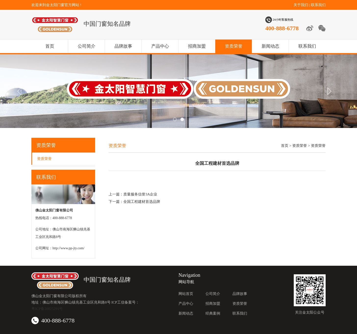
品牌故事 (123, 46)
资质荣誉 (233, 46)
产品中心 (160, 46)
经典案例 (212, 313)
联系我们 (318, 5)
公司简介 (86, 46)
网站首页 (185, 294)
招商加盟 (197, 46)
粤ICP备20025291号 (47, 309)
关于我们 (300, 5)
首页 (49, 46)
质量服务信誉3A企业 (140, 194)
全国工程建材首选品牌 (141, 202)
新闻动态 (270, 46)
